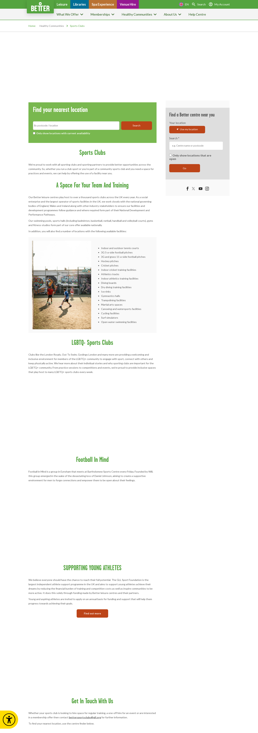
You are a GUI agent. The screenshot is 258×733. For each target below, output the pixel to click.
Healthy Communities (51, 25)
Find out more (92, 613)
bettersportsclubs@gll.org (85, 717)
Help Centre (197, 14)
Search (174, 138)
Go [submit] (184, 168)
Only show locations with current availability (61, 133)
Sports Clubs (77, 25)
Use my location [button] (187, 129)
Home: (32, 25)
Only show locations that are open (190, 157)
